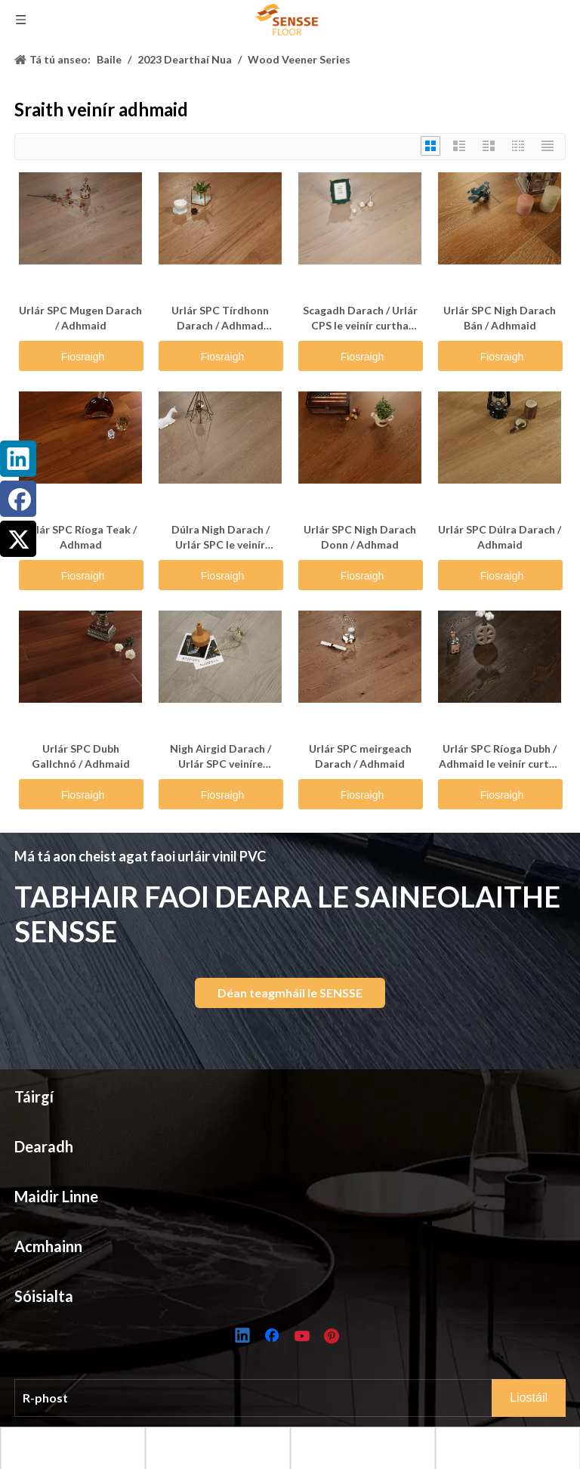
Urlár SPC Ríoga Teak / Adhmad (80, 537)
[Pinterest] (334, 1337)
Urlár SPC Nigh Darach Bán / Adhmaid (499, 318)
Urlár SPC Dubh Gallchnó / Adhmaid (81, 756)
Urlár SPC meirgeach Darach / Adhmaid (360, 756)
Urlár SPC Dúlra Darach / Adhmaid (499, 537)
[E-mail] (263, 1398)
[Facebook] (273, 1337)
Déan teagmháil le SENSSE (290, 992)
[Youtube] (304, 1337)
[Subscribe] (529, 1398)
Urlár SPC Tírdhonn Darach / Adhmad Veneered (220, 318)
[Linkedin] (243, 1337)
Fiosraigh (83, 357)
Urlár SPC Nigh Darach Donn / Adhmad (360, 537)
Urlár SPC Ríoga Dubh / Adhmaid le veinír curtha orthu (500, 757)
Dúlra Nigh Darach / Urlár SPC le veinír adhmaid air (220, 537)
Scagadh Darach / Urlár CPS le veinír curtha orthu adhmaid (360, 318)
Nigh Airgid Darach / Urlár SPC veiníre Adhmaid (220, 757)
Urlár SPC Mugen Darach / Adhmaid (80, 318)
